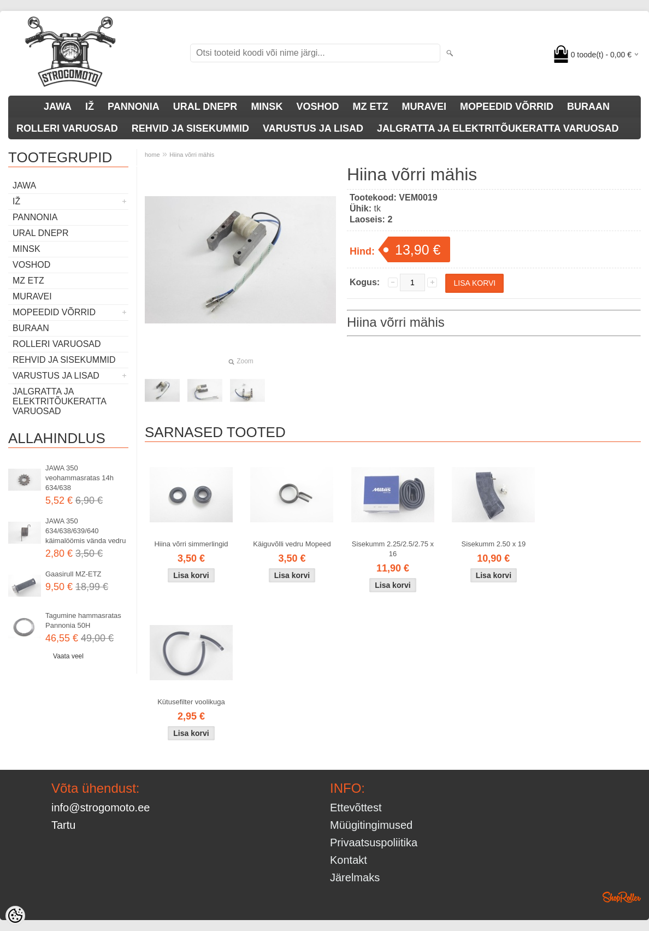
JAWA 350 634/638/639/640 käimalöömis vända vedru (85, 531)
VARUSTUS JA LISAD (313, 128)
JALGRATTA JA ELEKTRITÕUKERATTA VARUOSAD (497, 128)
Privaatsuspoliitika (373, 842)
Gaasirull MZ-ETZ (73, 574)
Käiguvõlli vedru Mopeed (292, 544)
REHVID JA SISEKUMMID (190, 128)
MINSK (266, 106)
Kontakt (348, 860)
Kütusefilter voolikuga (191, 702)
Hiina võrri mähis (191, 154)
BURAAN (588, 106)
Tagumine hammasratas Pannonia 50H (83, 620)
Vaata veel (68, 656)
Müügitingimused (371, 825)
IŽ (89, 106)
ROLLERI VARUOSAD (67, 128)
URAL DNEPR (205, 106)
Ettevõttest (356, 808)
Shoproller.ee (622, 897)
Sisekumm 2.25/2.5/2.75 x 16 (393, 549)
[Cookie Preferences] (15, 916)
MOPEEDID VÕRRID (506, 106)
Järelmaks (355, 877)
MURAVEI (424, 106)
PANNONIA (134, 106)
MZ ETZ (370, 106)
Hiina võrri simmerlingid (191, 544)
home (152, 154)
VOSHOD (317, 106)
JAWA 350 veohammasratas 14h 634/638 (79, 478)
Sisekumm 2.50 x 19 (493, 544)
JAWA (58, 106)
